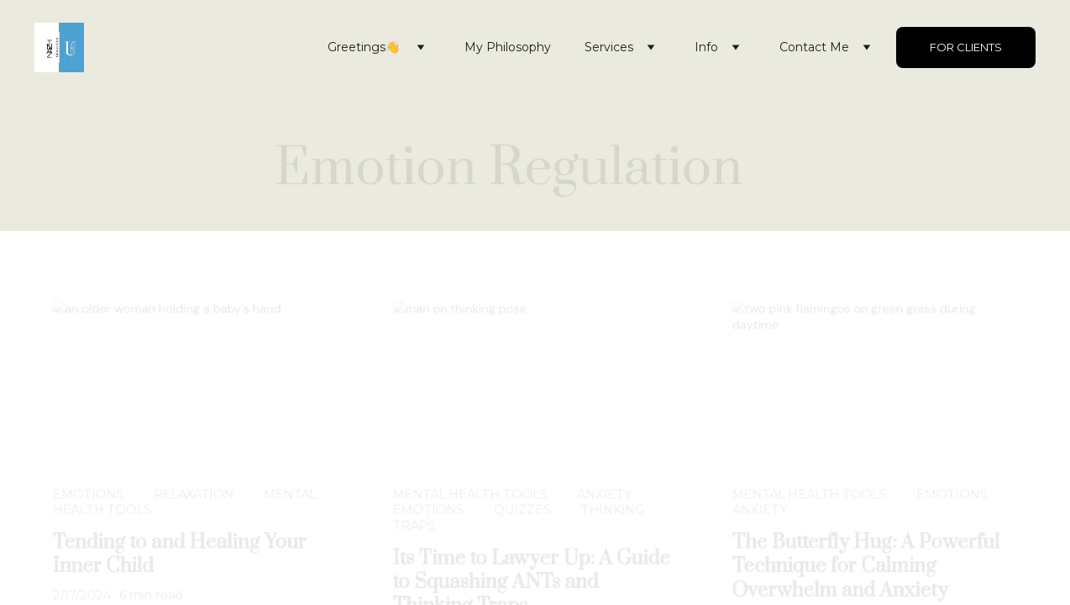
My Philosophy (507, 47)
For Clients (966, 47)
